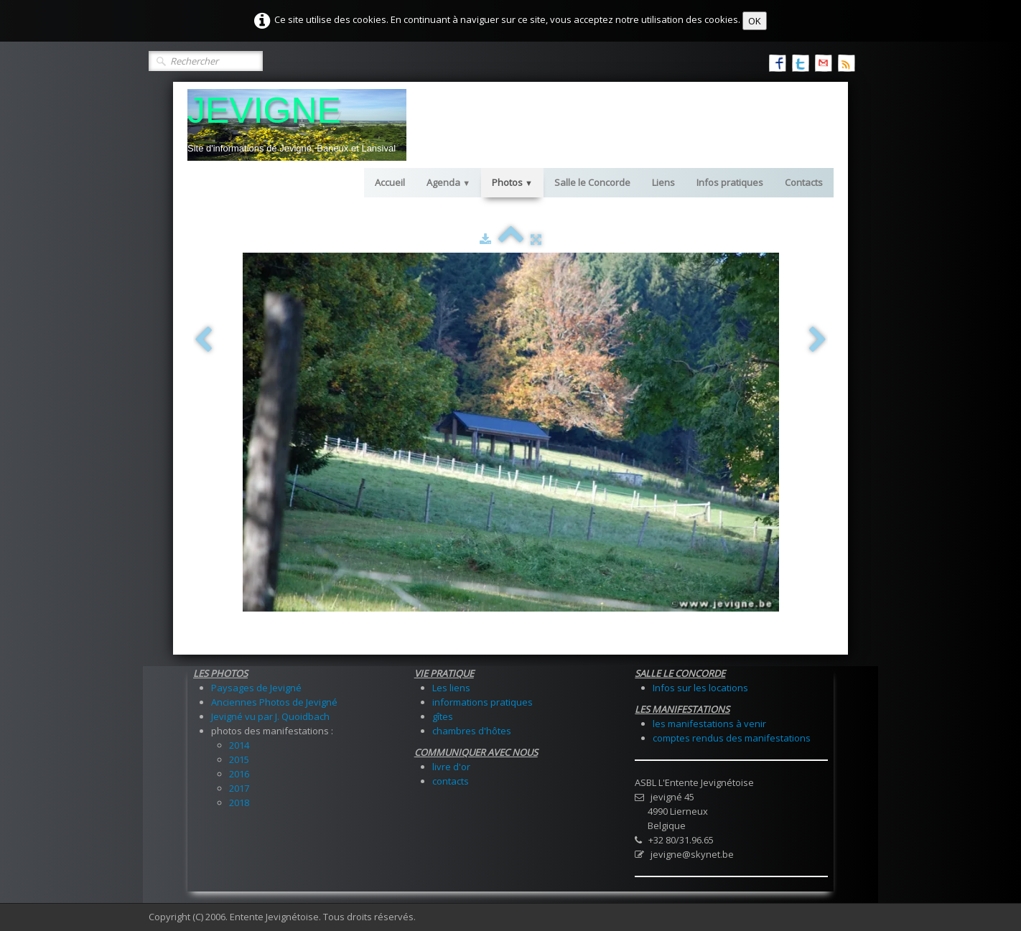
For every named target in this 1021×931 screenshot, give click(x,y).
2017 (239, 788)
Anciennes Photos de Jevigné (274, 702)
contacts (450, 781)
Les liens (451, 687)
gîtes (442, 716)
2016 (239, 773)
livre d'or (451, 766)
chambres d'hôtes (471, 730)
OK (754, 20)
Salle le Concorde (592, 182)
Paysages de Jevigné (256, 687)
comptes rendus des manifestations (732, 737)
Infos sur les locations (700, 687)
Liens (663, 182)
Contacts (804, 182)
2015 (239, 759)
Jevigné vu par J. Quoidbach (270, 716)
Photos (512, 182)
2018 (239, 802)
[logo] (296, 125)
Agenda (448, 182)
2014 (239, 745)
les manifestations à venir (709, 723)
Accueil (390, 182)
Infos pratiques (729, 182)
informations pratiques (482, 702)
